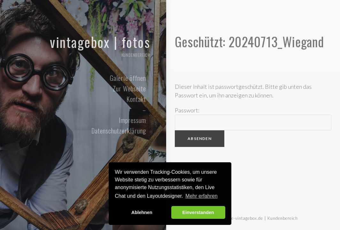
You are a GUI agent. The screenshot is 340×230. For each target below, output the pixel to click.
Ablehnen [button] (141, 212)
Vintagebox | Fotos (80, 45)
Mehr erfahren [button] (201, 196)
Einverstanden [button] (198, 212)
